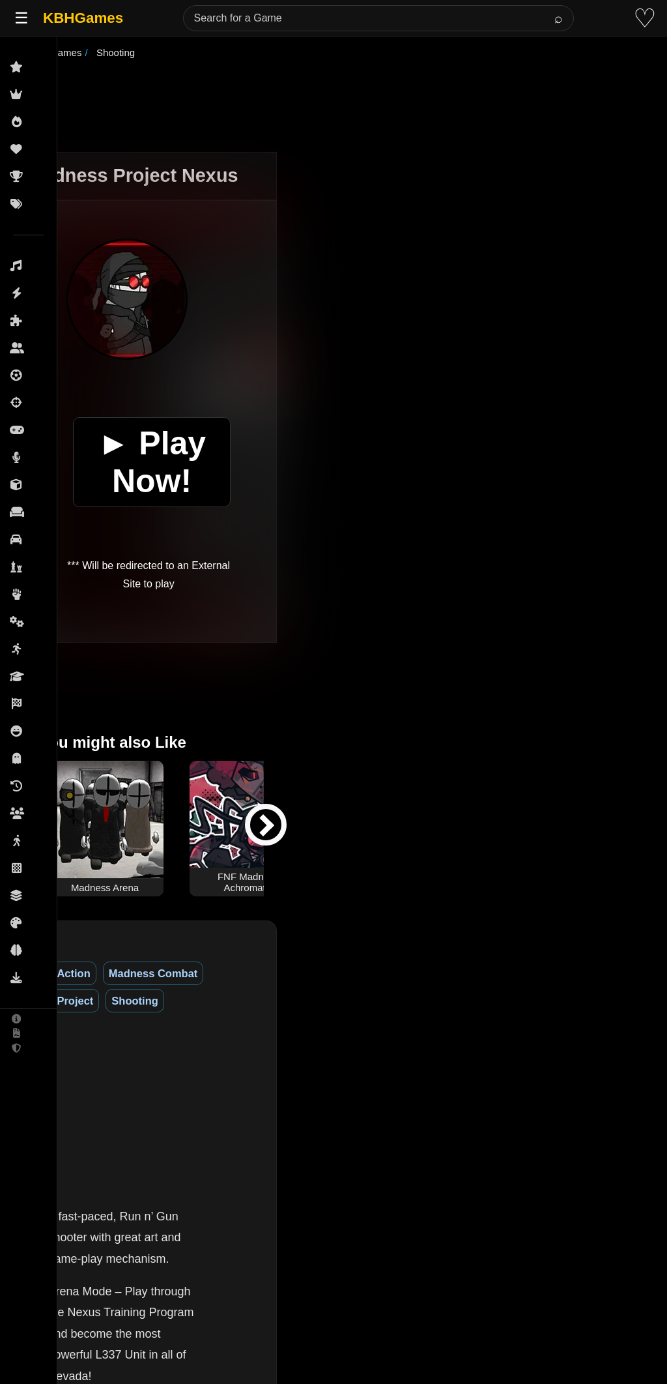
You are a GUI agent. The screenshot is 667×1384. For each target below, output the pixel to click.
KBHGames (83, 18)
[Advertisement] (349, 107)
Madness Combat (197, 973)
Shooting (338, 973)
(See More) (204, 1233)
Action (117, 973)
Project (278, 973)
